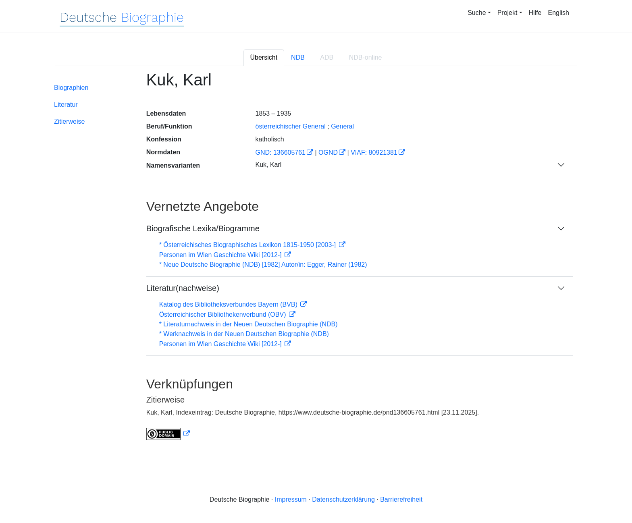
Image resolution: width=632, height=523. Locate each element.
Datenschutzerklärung (343, 499)
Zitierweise (69, 121)
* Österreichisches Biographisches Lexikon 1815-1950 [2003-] (248, 244)
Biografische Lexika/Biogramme (203, 228)
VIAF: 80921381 (374, 152)
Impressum (291, 499)
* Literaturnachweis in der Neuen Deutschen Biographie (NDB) (248, 324)
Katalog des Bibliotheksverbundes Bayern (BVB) (229, 304)
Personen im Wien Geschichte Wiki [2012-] (221, 254)
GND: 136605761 (280, 152)
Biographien (71, 87)
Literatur (66, 104)
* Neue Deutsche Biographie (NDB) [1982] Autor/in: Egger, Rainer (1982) (263, 264)
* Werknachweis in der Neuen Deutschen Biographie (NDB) (244, 333)
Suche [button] (477, 12)
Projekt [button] (507, 12)
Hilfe (535, 12)
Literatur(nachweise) (182, 288)
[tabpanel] (316, 260)
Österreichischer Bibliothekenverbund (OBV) (223, 314)
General (342, 126)
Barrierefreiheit (401, 499)
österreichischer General (290, 126)
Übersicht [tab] (264, 57)
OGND (328, 152)
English (558, 12)
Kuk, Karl (268, 164)
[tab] (298, 57)
